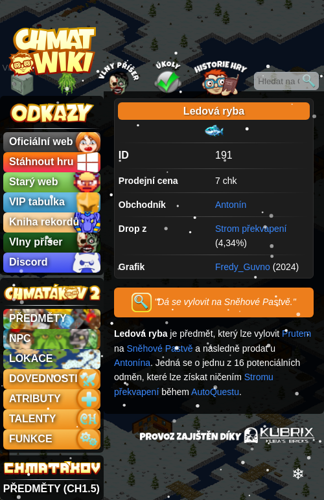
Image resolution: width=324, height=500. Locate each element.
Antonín (230, 204)
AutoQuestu (215, 392)
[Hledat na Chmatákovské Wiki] (286, 81)
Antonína (132, 363)
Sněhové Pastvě (159, 348)
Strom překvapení (251, 228)
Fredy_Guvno (242, 267)
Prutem (296, 333)
